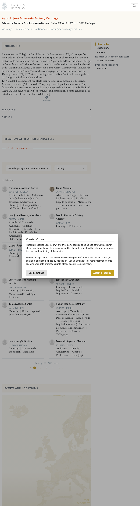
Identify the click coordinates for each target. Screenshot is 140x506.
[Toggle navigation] (134, 5)
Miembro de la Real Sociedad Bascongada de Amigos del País (49, 29)
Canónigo (7, 29)
